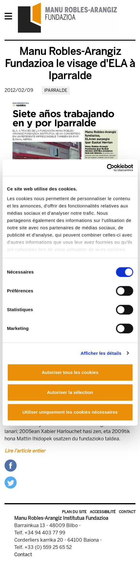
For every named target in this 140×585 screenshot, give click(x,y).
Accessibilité (103, 512)
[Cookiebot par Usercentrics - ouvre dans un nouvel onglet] (106, 168)
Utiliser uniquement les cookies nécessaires (70, 412)
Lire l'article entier (25, 451)
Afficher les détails (100, 353)
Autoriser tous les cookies (70, 372)
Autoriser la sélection (70, 392)
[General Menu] (10, 17)
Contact (127, 512)
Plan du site (74, 512)
